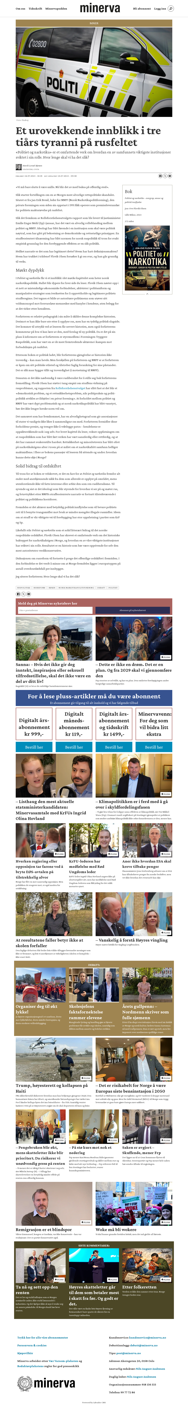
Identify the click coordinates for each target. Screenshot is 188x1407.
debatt (101, 588)
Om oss (20, 8)
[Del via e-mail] (170, 176)
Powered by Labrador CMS (94, 1402)
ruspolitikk (23, 588)
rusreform (39, 588)
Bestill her (34, 747)
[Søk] (171, 8)
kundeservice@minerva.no (147, 1337)
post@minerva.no (128, 1353)
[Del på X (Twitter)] (165, 176)
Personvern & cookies (32, 1345)
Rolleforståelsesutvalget (70, 388)
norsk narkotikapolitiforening (76, 588)
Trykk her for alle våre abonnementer (42, 1337)
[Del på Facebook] (160, 176)
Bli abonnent (142, 8)
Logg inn (160, 8)
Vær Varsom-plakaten (63, 1361)
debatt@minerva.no (144, 1345)
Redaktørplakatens (30, 1366)
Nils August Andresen (150, 1368)
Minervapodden (56, 8)
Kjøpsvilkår (25, 1353)
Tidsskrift (35, 8)
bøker (52, 588)
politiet (113, 588)
